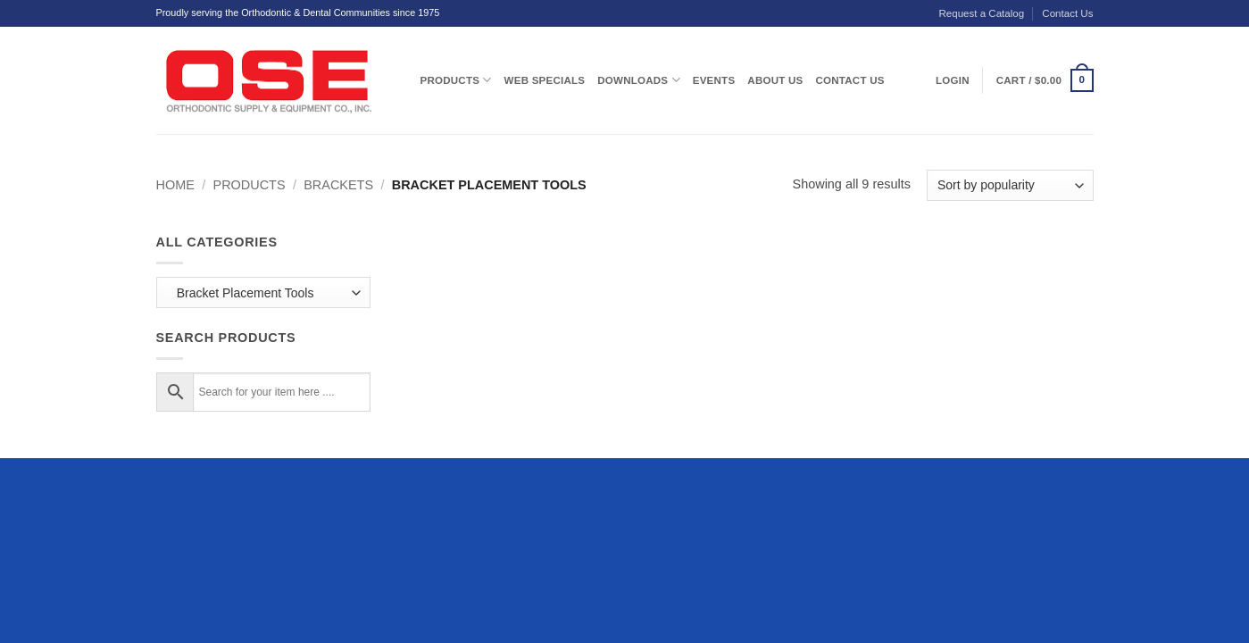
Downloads (638, 79)
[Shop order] (1010, 185)
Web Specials (545, 80)
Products (456, 79)
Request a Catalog (981, 13)
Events (714, 80)
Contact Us (1067, 13)
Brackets (338, 185)
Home (175, 185)
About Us (775, 80)
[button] (1045, 80)
